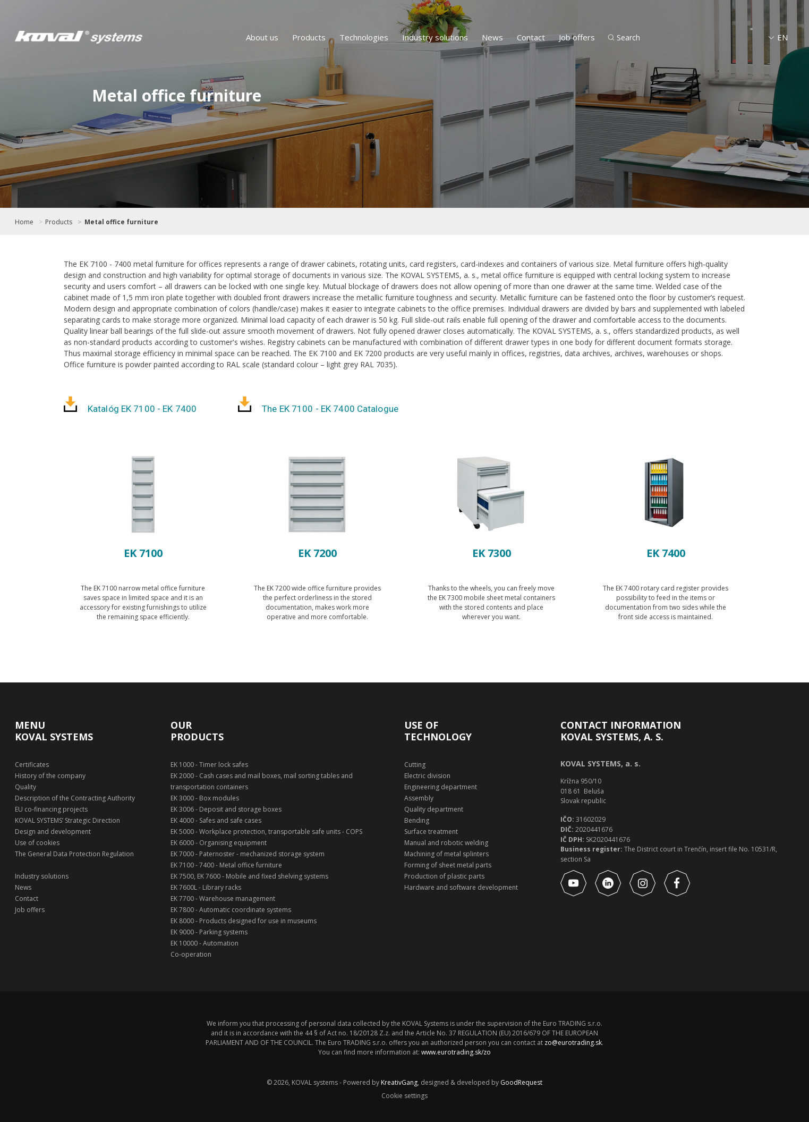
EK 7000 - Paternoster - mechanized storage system (248, 853)
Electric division (427, 775)
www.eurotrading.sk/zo (456, 1052)
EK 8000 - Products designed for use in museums (244, 920)
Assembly (418, 798)
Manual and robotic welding (446, 842)
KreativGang (399, 1082)
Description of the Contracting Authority (75, 798)
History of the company (50, 775)
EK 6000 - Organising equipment (219, 842)
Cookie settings (404, 1096)
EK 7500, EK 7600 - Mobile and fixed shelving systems (249, 876)
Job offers (577, 37)
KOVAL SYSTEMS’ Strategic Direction (67, 820)
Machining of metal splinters (446, 853)
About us (262, 37)
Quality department (433, 809)
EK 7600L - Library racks (206, 887)
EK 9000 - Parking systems (209, 932)
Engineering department (440, 786)
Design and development (53, 831)
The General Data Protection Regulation (74, 853)
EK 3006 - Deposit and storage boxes (226, 809)
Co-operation (191, 954)
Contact (531, 37)
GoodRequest (520, 1082)
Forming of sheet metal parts (447, 865)
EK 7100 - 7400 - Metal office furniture (226, 865)
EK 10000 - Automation (205, 943)
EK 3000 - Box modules (205, 798)
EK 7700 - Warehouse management (223, 898)
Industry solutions (435, 37)
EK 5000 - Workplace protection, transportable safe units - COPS (266, 831)
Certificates (32, 764)
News (492, 37)
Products (309, 37)
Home (24, 222)
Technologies (363, 37)
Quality (25, 786)
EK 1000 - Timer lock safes (209, 764)
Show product (143, 646)
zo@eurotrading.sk (573, 1042)
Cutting (414, 764)
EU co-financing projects (51, 809)
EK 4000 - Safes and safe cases (216, 820)
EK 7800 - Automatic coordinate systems (231, 909)
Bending (416, 820)
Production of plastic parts (444, 876)
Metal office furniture (121, 222)
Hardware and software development (461, 887)
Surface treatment (431, 831)
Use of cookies (37, 842)
